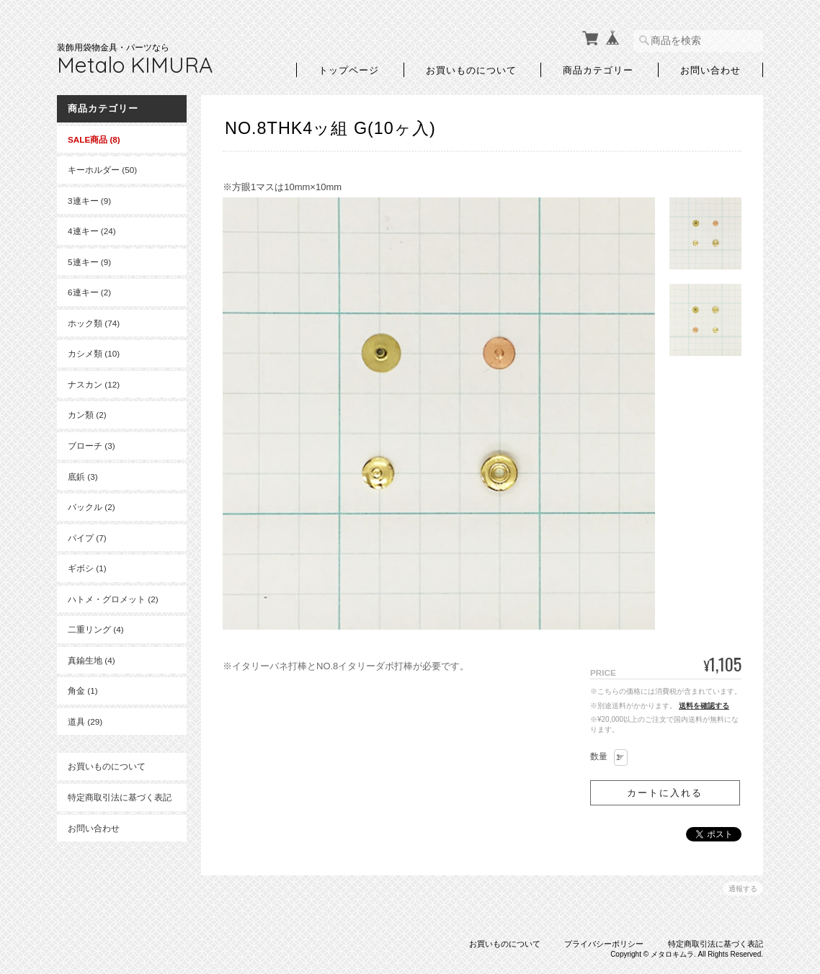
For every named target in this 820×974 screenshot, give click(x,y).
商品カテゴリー (598, 69)
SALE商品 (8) (94, 139)
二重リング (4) (96, 629)
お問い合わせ (710, 69)
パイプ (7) (87, 537)
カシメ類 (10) (94, 353)
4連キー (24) (92, 231)
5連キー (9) (89, 262)
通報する (742, 889)
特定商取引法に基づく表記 (119, 797)
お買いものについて (471, 69)
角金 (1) (83, 690)
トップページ (348, 69)
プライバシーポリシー (603, 943)
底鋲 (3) (83, 476)
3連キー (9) (89, 200)
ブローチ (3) (91, 445)
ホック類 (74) (94, 323)
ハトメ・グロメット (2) (113, 599)
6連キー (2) (89, 292)
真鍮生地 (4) (91, 660)
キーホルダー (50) (102, 169)
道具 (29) (85, 721)
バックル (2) (91, 506)
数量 (598, 756)
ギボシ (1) (87, 568)
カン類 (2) (87, 414)
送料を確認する (704, 706)
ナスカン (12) (94, 384)
